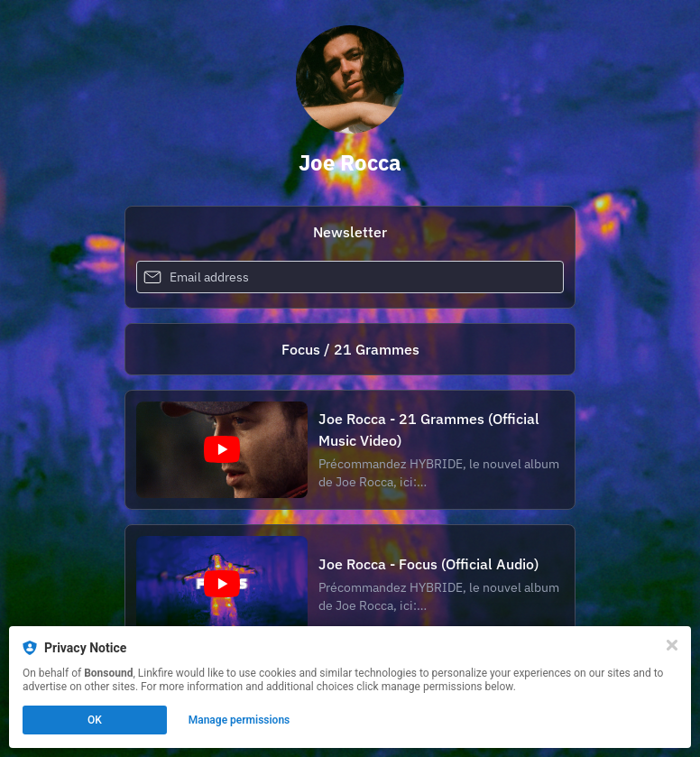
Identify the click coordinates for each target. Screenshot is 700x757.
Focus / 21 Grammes (350, 349)
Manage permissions (239, 720)
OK (95, 720)
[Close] (672, 645)
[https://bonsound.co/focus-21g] (350, 349)
